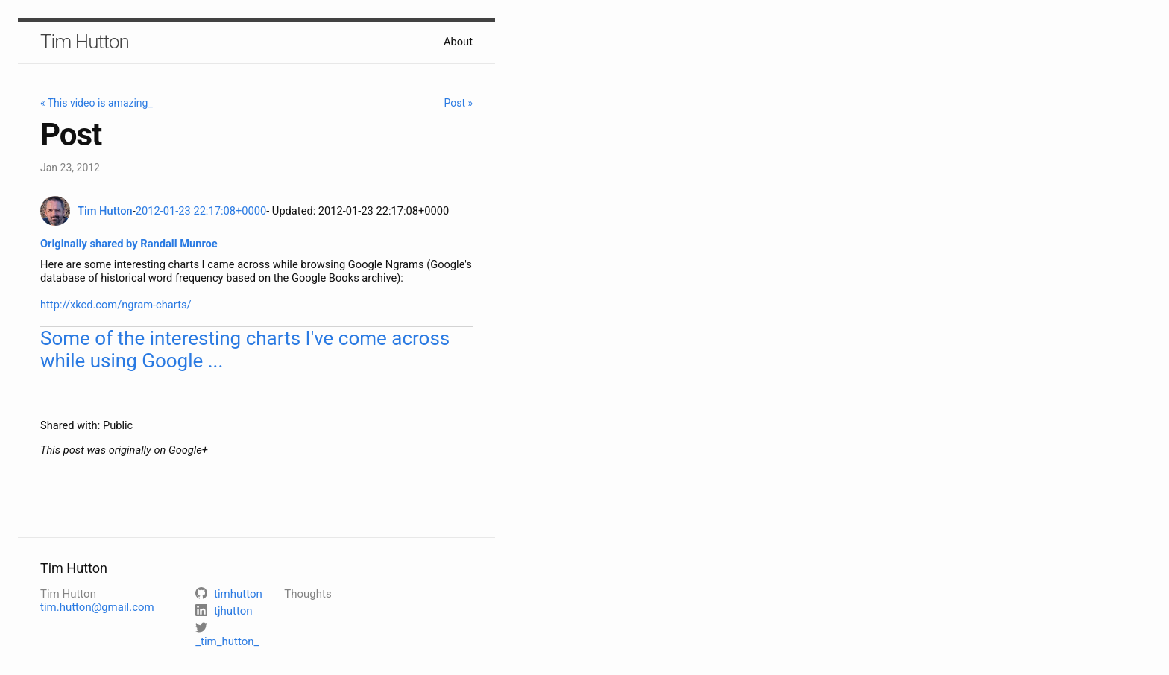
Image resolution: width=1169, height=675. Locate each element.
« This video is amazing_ (96, 103)
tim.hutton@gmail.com (97, 607)
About (458, 41)
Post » (458, 103)
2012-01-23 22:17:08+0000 (201, 211)
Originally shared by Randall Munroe (129, 243)
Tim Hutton (84, 42)
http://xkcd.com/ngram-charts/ (116, 304)
